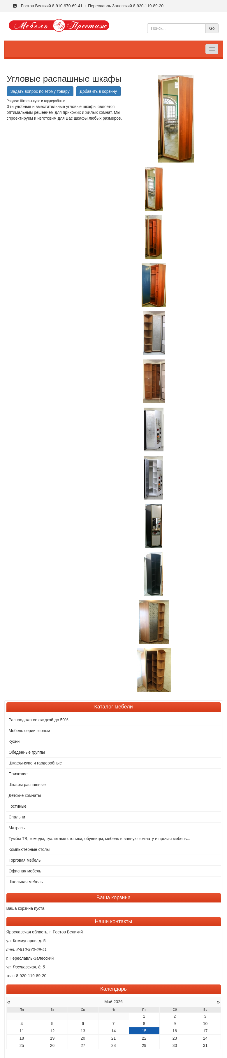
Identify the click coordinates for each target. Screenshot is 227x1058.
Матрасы (17, 818)
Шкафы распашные (27, 775)
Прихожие (18, 764)
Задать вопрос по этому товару (40, 91)
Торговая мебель (25, 850)
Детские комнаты (25, 785)
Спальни (17, 807)
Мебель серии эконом (29, 721)
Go (212, 28)
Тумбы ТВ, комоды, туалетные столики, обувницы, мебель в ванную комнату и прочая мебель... (99, 829)
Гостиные (18, 796)
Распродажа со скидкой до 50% (38, 710)
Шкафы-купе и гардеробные (35, 753)
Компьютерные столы (29, 839)
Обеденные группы (27, 742)
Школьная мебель (26, 872)
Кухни (14, 731)
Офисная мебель (25, 861)
